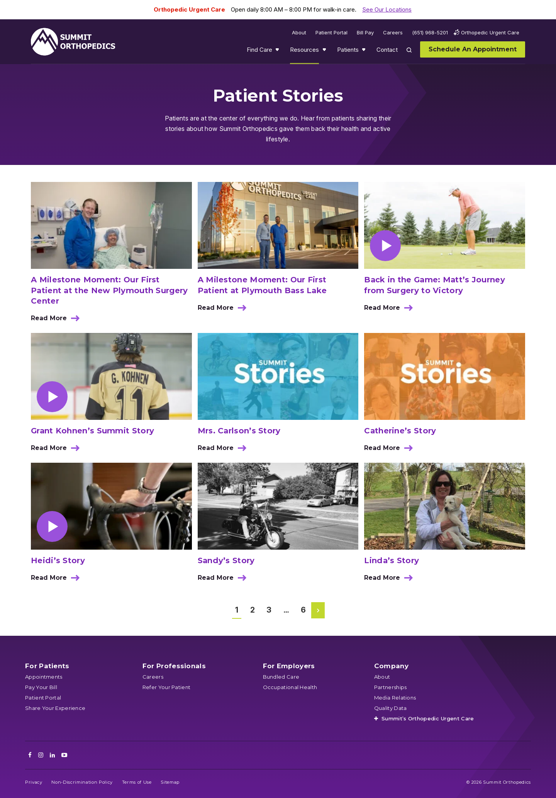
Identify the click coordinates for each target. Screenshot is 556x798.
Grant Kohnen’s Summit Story (92, 430)
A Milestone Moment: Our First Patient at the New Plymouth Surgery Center (109, 290)
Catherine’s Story (400, 430)
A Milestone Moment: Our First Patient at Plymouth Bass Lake (262, 285)
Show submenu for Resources (325, 51)
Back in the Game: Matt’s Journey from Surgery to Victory (434, 285)
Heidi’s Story (58, 560)
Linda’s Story (391, 560)
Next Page (318, 610)
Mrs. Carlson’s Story (239, 430)
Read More (58, 320)
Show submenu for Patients (364, 51)
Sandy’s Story (226, 560)
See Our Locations (387, 9)
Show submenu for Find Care (278, 51)
